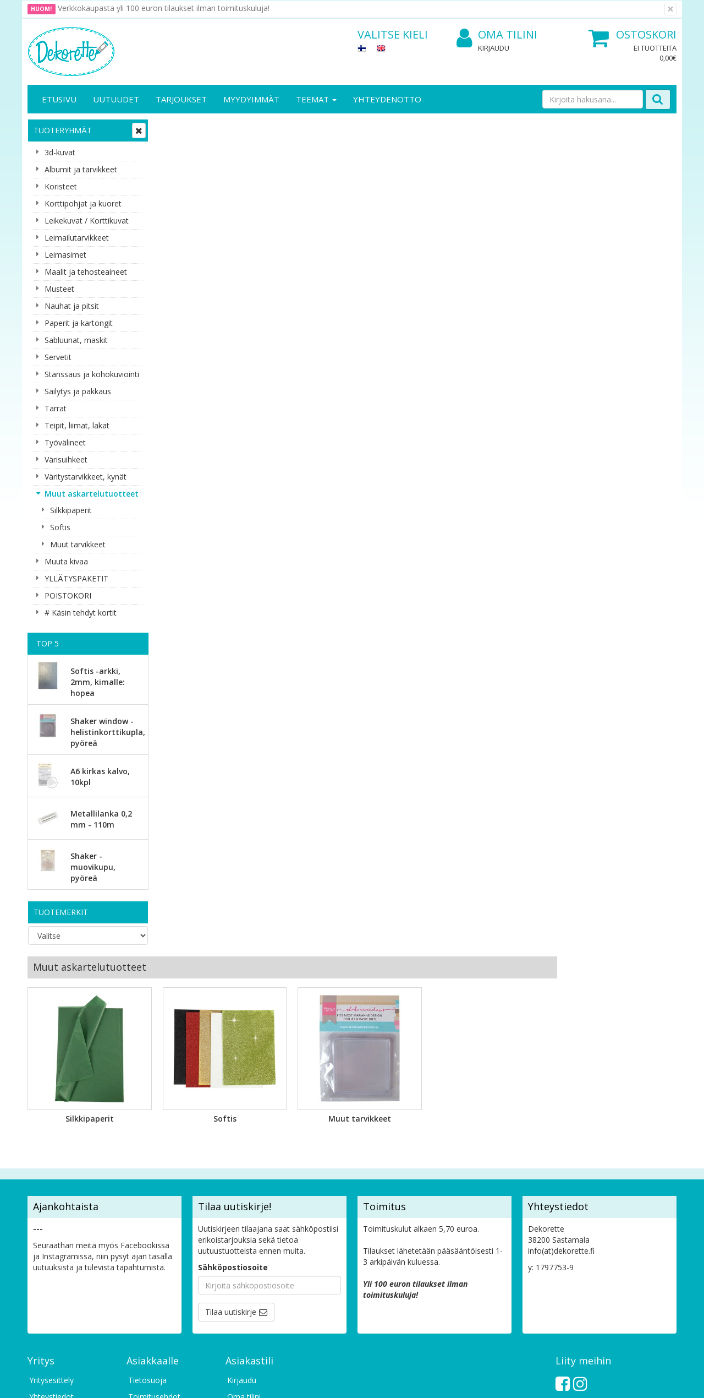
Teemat (316, 99)
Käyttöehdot (150, 1212)
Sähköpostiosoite (233, 1066)
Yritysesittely (51, 1179)
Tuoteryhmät (63, 130)
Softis (60, 527)
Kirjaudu (493, 48)
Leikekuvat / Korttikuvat (87, 220)
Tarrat (56, 408)
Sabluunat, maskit (76, 340)
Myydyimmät (251, 99)
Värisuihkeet (66, 459)
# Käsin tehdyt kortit (81, 612)
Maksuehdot (150, 1228)
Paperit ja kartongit (79, 323)
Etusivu (59, 99)
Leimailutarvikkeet (77, 237)
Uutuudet (116, 99)
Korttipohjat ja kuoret (83, 203)
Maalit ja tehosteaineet (86, 271)
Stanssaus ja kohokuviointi (92, 374)
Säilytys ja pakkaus (78, 391)
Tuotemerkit (61, 912)
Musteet (59, 289)
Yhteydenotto (387, 99)
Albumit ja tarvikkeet (81, 169)
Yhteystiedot (51, 1195)
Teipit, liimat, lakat (77, 425)
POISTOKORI (68, 595)
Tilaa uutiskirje (230, 1111)
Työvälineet (65, 442)
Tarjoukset (181, 99)
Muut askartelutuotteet (92, 493)
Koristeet (61, 186)
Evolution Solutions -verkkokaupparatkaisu (606, 1381)
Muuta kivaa (66, 561)
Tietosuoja (147, 1179)
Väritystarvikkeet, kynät (86, 476)
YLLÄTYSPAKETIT (76, 578)
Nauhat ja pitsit (72, 306)
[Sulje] (670, 9)
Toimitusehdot (154, 1195)
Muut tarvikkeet (78, 544)
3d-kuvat (60, 152)
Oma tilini (497, 35)
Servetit (58, 357)
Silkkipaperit (71, 510)
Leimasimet (65, 254)
